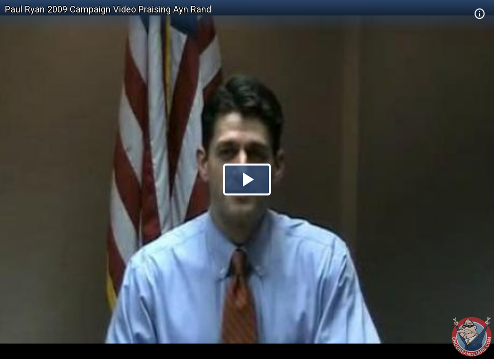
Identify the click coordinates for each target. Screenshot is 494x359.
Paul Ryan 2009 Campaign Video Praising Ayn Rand (108, 9)
